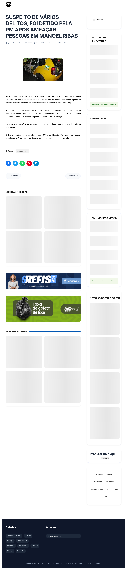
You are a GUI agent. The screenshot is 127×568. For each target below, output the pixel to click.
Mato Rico (10, 546)
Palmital (35, 546)
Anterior (13, 176)
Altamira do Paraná (14, 536)
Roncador (20, 551)
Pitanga (10, 551)
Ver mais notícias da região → (104, 104)
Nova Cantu (23, 546)
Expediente (97, 482)
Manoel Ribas (22, 151)
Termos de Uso (97, 489)
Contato (104, 496)
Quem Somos (112, 489)
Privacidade (110, 482)
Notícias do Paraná (104, 474)
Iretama (28, 536)
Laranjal (10, 541)
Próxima (73, 176)
